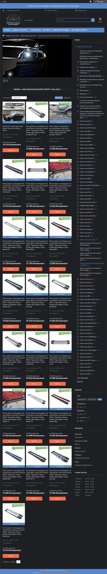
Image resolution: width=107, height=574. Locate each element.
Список (68, 98)
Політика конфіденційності (66, 572)
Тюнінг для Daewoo (87, 168)
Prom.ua (64, 570)
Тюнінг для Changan (87, 148)
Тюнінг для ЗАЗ (85, 367)
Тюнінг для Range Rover (88, 323)
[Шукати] (93, 20)
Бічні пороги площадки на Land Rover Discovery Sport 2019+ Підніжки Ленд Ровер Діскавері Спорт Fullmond (37, 360)
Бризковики (84, 90)
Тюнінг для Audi (85, 121)
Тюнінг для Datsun (86, 175)
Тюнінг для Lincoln (86, 286)
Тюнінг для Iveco (85, 222)
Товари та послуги (20, 30)
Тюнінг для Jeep (85, 233)
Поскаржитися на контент (49, 572)
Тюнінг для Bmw (85, 131)
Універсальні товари (87, 67)
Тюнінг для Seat (85, 330)
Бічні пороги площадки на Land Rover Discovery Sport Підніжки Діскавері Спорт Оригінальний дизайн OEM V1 (60, 130)
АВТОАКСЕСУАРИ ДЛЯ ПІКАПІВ (90, 76)
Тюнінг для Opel (85, 313)
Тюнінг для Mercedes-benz (89, 299)
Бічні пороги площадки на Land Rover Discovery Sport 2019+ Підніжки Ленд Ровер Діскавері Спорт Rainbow (14, 532)
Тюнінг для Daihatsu (87, 172)
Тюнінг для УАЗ (85, 374)
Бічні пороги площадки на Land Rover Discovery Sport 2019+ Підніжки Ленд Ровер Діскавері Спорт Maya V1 (14, 417)
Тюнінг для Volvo (86, 357)
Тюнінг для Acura (86, 124)
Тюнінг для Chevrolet (87, 155)
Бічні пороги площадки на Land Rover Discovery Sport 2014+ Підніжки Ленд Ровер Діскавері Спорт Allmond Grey (37, 130)
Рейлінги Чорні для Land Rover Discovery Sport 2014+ (13, 128)
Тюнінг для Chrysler (87, 158)
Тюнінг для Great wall (87, 202)
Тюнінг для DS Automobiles (89, 185)
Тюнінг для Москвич (87, 370)
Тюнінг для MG (85, 296)
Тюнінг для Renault (86, 326)
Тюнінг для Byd (85, 141)
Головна (7, 30)
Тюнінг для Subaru (86, 340)
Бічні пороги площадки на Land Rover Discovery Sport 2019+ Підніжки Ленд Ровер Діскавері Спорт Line (60, 360)
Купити (11, 150)
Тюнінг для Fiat (85, 189)
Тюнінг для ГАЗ (85, 364)
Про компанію (82, 378)
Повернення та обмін (61, 30)
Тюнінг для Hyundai (86, 209)
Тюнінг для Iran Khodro (88, 216)
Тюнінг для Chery (86, 151)
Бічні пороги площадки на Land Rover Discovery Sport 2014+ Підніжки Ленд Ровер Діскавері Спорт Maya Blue (37, 245)
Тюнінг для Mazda (86, 292)
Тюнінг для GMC (85, 199)
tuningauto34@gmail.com (83, 465)
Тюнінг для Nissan (86, 309)
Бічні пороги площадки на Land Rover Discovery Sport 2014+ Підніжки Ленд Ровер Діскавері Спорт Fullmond (14, 187)
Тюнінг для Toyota (86, 347)
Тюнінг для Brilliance (87, 134)
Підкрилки (83, 94)
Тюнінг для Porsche (87, 320)
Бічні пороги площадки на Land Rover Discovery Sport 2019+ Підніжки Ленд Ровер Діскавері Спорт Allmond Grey (14, 360)
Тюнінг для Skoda (86, 333)
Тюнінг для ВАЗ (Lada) (87, 360)
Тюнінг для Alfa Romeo (88, 128)
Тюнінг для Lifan (85, 282)
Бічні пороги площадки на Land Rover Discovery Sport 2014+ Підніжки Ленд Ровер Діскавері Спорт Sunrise (37, 302)
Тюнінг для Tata (85, 353)
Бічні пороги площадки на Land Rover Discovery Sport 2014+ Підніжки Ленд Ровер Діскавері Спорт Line (37, 187)
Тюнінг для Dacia (86, 165)
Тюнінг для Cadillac (86, 145)
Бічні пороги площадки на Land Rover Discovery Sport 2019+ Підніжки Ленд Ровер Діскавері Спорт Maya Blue (14, 474)
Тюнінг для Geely (86, 195)
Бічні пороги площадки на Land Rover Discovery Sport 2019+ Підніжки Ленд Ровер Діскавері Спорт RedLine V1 (37, 474)
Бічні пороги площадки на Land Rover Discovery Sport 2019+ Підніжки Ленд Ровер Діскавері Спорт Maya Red (60, 417)
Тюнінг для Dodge (86, 182)
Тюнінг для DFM (85, 178)
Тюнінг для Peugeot (87, 316)
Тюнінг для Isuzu (86, 219)
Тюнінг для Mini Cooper (88, 303)
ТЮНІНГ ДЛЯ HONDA (87, 206)
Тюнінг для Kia (85, 236)
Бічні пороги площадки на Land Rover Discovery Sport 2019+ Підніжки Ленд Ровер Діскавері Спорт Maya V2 (37, 417)
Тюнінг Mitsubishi (86, 306)
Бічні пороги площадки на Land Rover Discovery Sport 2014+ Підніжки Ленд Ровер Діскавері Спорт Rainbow (60, 302)
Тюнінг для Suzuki (86, 343)
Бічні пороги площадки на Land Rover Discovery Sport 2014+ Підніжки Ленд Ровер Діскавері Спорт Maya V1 (60, 187)
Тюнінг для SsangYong (88, 336)
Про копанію (36, 30)
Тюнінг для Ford (85, 192)
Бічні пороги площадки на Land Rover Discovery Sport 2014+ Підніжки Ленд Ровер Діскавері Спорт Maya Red (60, 245)
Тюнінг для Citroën (86, 162)
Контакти (46, 30)
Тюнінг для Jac (85, 226)
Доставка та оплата (79, 30)
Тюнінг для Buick (85, 138)
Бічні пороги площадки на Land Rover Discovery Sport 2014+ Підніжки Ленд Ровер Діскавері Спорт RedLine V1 (14, 302)
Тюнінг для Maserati (87, 289)
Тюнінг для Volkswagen (88, 350)
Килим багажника (86, 97)
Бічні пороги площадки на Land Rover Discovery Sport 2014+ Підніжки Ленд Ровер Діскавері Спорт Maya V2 (14, 245)
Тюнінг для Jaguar (86, 229)
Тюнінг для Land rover (28, 36)
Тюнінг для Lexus (86, 279)
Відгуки (80, 382)
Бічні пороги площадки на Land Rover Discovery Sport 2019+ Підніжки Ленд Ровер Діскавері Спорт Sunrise (60, 474)
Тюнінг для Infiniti (86, 212)
